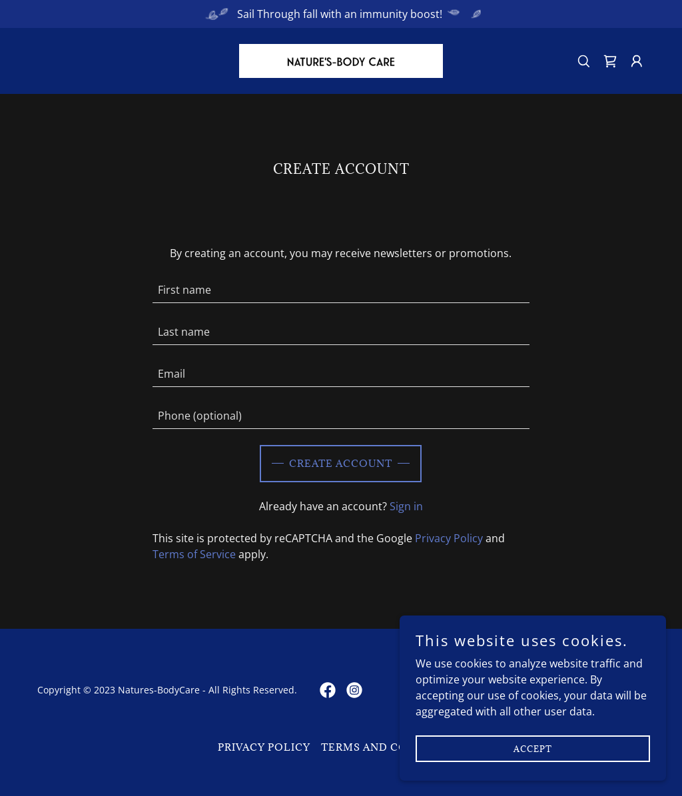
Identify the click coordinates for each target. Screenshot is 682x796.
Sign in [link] (406, 506)
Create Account (340, 463)
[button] (636, 61)
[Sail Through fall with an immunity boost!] (341, 14)
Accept (532, 748)
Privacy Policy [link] (449, 538)
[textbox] (341, 290)
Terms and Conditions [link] (393, 747)
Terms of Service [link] (194, 554)
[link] (341, 60)
